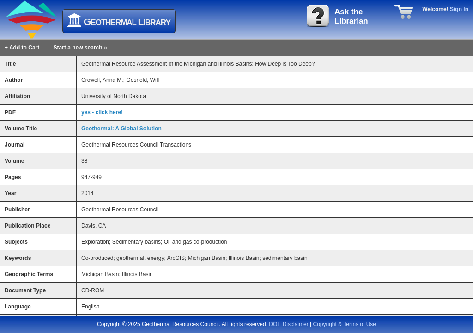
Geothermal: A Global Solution (121, 128)
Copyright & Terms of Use (344, 324)
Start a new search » (80, 47)
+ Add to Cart (22, 47)
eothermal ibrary (127, 21)
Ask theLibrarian (351, 16)
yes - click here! (102, 112)
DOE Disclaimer (288, 324)
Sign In (459, 9)
